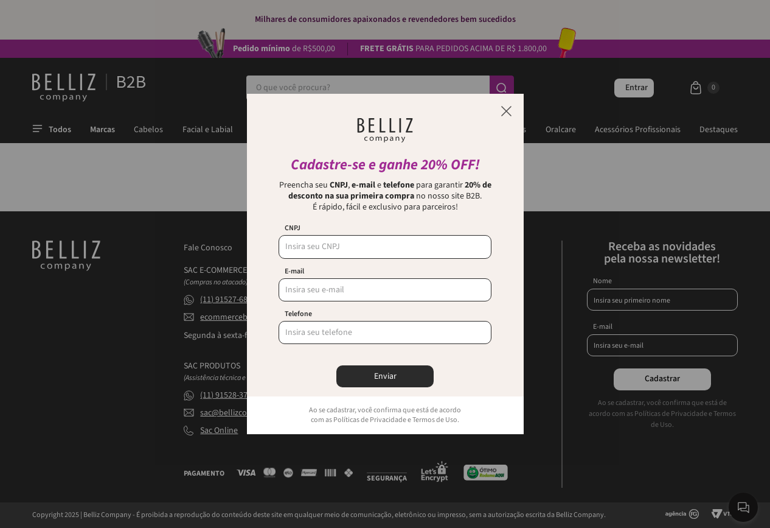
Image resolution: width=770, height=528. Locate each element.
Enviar (385, 376)
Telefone (298, 314)
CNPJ (292, 228)
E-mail (294, 271)
